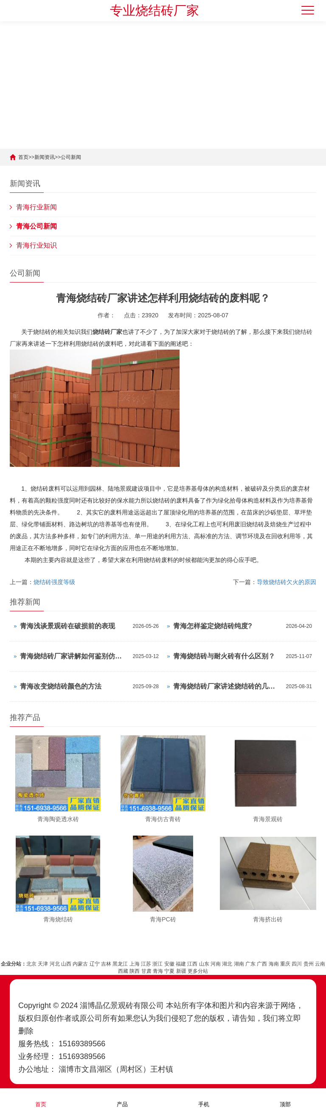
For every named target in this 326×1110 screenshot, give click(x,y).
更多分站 (198, 966)
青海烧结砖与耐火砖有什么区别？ (224, 656)
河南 (216, 959)
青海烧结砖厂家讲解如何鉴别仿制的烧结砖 (74, 656)
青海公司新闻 (36, 226)
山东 (204, 959)
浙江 (157, 959)
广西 (262, 959)
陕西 (134, 966)
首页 (23, 157)
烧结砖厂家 (107, 331)
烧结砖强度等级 (54, 582)
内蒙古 (80, 959)
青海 (158, 966)
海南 (274, 959)
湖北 (227, 959)
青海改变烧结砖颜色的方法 (60, 686)
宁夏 (169, 966)
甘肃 (146, 966)
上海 (134, 959)
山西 (66, 959)
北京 (31, 959)
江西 (192, 959)
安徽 (169, 959)
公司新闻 (71, 157)
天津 (43, 959)
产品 (122, 1098)
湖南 (239, 959)
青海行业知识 (36, 245)
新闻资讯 (44, 157)
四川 (297, 959)
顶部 (285, 1098)
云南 (320, 959)
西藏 (123, 966)
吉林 (106, 959)
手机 (203, 1098)
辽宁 (95, 959)
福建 (181, 959)
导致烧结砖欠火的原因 (286, 582)
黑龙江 (120, 959)
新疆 (181, 966)
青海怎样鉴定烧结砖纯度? (212, 626)
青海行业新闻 (36, 207)
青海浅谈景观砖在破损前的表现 (67, 626)
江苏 (146, 959)
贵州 (309, 959)
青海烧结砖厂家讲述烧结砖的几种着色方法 (227, 686)
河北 (55, 959)
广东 (250, 959)
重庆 (285, 959)
